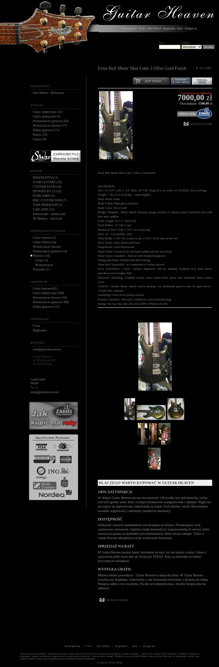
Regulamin (169, 28)
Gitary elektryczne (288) (48, 293)
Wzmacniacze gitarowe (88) (51, 302)
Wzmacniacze (44, 265)
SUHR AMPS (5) (44, 195)
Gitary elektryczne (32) (48, 112)
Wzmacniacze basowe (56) (50, 297)
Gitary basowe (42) (45, 288)
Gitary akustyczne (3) (46, 116)
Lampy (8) (39, 139)
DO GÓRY (205, 68)
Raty (180, 28)
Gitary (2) (41, 260)
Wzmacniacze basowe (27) (50, 125)
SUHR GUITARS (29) (47, 182)
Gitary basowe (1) (44, 237)
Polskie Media (115, 662)
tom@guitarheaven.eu (47, 349)
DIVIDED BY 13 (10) (47, 191)
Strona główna (129, 28)
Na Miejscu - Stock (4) (47, 218)
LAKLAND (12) (43, 209)
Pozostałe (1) (41, 269)
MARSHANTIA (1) (45, 177)
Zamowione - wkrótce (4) (49, 214)
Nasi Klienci (154, 28)
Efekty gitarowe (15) (46, 306)
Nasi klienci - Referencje (49, 93)
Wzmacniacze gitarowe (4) (50, 251)
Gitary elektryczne (44, 242)
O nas (142, 28)
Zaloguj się (191, 28)
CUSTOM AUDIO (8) (47, 186)
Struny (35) (40, 134)
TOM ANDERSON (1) (47, 205)
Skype (34, 383)
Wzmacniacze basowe (47, 246)
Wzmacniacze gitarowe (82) (51, 121)
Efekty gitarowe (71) (46, 130)
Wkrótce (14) (41, 255)
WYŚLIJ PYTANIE (201, 124)
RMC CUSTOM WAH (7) (49, 200)
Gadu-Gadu (37, 379)
